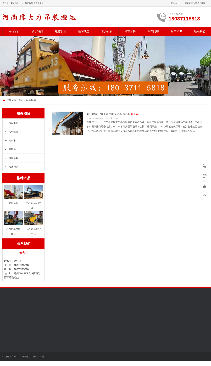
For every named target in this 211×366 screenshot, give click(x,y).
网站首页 (14, 31)
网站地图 (189, 3)
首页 (21, 100)
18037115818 (204, 166)
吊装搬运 (13, 166)
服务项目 (60, 31)
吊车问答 (153, 31)
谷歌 (203, 3)
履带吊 (12, 149)
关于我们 (37, 31)
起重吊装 (13, 158)
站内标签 (31, 100)
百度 (197, 3)
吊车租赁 (13, 131)
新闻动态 (83, 31)
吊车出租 (13, 123)
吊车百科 (130, 31)
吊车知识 (176, 31)
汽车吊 (12, 140)
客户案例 (106, 31)
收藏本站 (173, 3)
